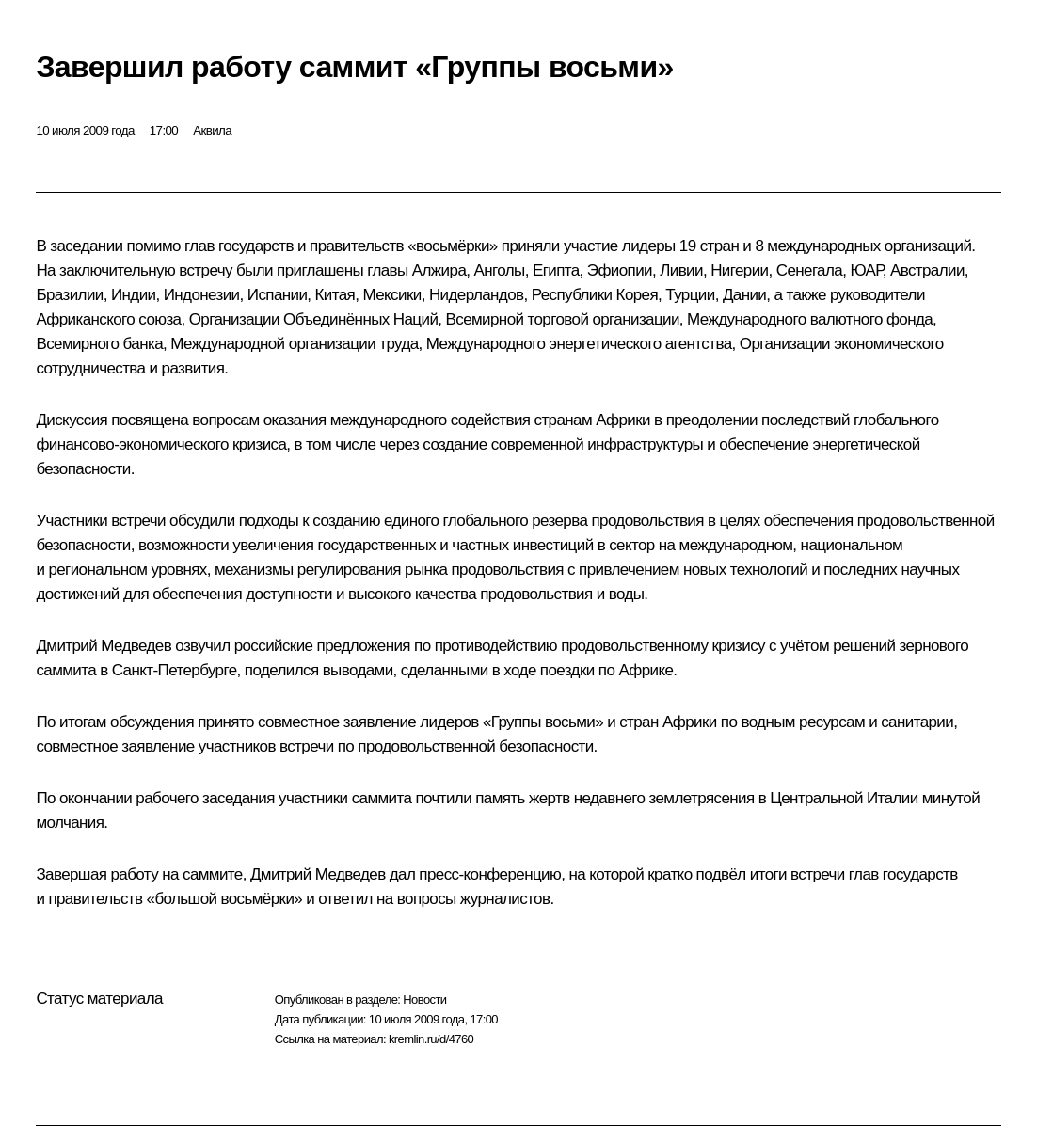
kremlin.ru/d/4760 (431, 1039)
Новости (424, 999)
